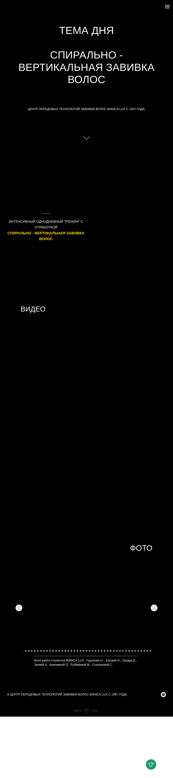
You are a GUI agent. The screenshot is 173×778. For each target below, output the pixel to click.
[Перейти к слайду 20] (80, 651)
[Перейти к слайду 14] (62, 651)
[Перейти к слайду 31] (114, 651)
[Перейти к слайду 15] (65, 651)
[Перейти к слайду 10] (50, 651)
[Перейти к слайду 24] (92, 651)
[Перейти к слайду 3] (28, 651)
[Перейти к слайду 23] (89, 651)
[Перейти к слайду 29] (107, 651)
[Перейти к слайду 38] (135, 651)
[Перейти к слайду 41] (144, 651)
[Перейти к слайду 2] (25, 651)
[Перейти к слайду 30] (111, 651)
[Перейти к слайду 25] (95, 651)
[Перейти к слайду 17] (71, 651)
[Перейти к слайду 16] (68, 651)
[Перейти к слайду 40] (141, 651)
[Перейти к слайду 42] (147, 651)
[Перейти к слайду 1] (22, 651)
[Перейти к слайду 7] (41, 651)
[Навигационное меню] (167, 6)
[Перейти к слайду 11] (53, 651)
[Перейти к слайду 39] (138, 651)
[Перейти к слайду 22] (86, 651)
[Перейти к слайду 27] (101, 651)
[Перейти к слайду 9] (47, 651)
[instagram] (163, 694)
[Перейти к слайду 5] (34, 651)
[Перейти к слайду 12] (56, 651)
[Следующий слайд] (154, 608)
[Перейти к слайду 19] (77, 651)
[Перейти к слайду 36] (129, 651)
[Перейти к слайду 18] (74, 651)
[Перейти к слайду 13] (59, 651)
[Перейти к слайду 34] (123, 651)
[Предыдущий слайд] (19, 608)
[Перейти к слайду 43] (150, 651)
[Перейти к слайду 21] (83, 651)
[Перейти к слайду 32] (117, 651)
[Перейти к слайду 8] (44, 651)
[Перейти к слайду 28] (104, 651)
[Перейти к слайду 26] (98, 651)
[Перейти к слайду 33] (120, 651)
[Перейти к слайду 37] (132, 651)
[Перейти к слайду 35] (126, 651)
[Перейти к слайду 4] (31, 651)
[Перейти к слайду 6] (38, 651)
